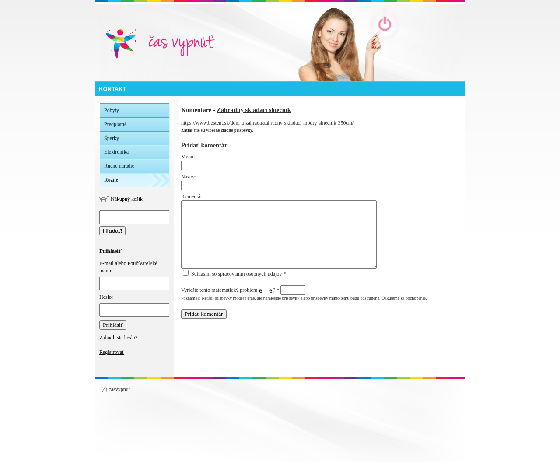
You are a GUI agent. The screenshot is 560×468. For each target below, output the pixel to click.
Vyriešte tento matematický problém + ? (243, 290)
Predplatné (115, 124)
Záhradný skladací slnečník (254, 109)
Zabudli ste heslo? (118, 338)
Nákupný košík (121, 199)
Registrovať (111, 352)
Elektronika (116, 152)
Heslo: (134, 305)
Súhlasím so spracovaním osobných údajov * (234, 274)
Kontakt (112, 89)
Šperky (111, 138)
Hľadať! (112, 230)
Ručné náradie (119, 166)
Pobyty (111, 110)
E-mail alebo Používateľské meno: (134, 275)
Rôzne (111, 180)
